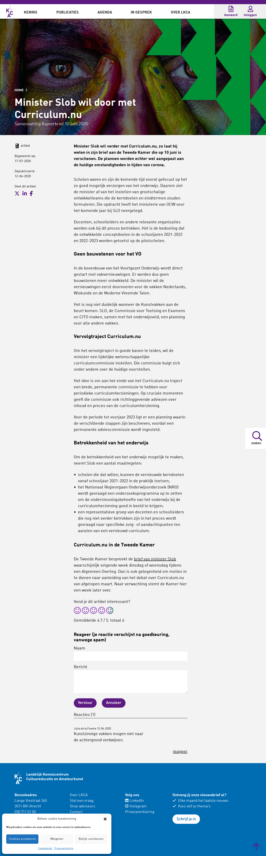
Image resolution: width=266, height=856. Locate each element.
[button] (105, 819)
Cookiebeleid (45, 848)
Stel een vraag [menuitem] (82, 801)
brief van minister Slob (155, 559)
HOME (21, 90)
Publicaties (67, 12)
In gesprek (141, 12)
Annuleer (113, 703)
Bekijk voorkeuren (91, 839)
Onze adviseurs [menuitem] (82, 806)
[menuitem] (31, 11)
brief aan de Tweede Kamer (125, 153)
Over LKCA (180, 12)
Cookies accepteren (22, 839)
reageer (180, 752)
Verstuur (85, 703)
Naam (130, 653)
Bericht (130, 679)
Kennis (30, 12)
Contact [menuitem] (76, 812)
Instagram (136, 806)
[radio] (77, 611)
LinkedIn (134, 801)
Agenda (104, 12)
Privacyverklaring (63, 848)
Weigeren (56, 839)
